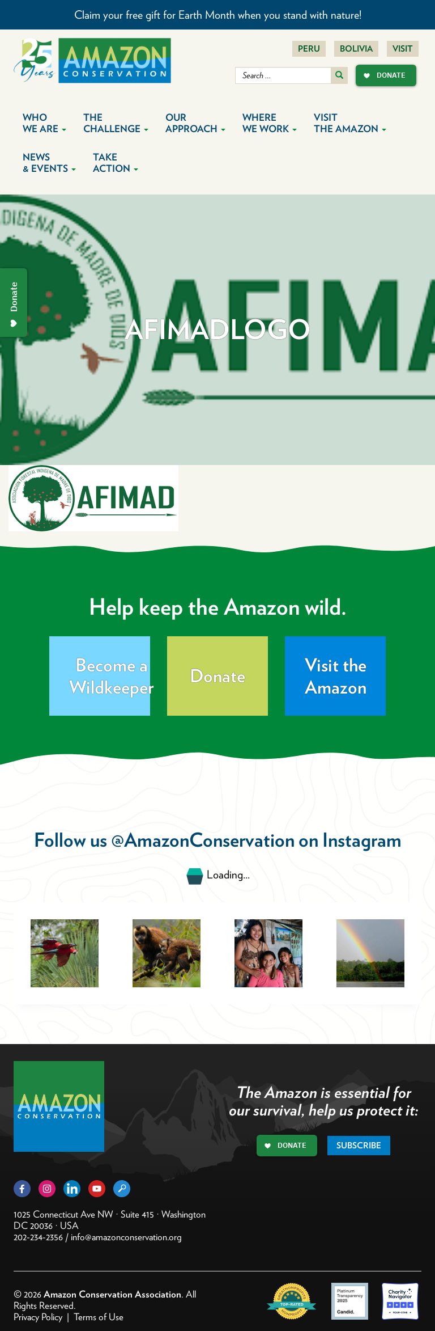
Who (44, 123)
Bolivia (356, 49)
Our (195, 123)
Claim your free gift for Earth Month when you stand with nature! (217, 15)
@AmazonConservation (203, 839)
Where (269, 123)
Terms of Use (98, 1316)
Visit (403, 49)
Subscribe (358, 1145)
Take (115, 162)
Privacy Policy (38, 1316)
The (115, 123)
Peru (309, 49)
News (49, 162)
